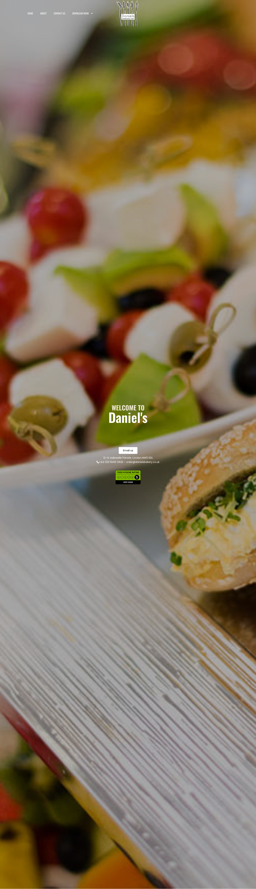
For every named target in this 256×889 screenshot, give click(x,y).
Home (30, 13)
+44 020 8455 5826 (110, 462)
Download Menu (82, 13)
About (43, 13)
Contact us (59, 13)
